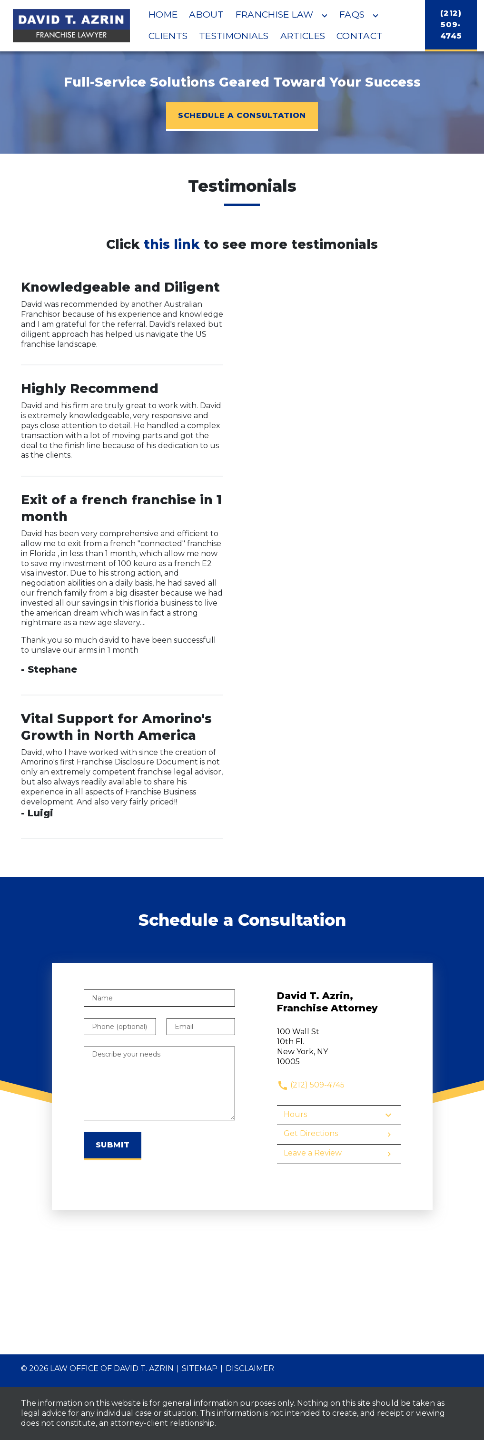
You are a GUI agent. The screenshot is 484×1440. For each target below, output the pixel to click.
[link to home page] (71, 25)
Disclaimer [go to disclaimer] (250, 1368)
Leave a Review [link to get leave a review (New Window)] (339, 1154)
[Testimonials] (234, 36)
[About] (206, 15)
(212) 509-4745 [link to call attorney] (311, 1084)
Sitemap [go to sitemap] (199, 1368)
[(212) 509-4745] (451, 25)
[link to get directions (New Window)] (339, 1046)
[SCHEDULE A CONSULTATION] (242, 116)
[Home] (163, 15)
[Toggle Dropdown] (325, 15)
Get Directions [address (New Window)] (339, 1134)
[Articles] (303, 36)
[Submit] (113, 1146)
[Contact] (359, 36)
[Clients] (168, 36)
